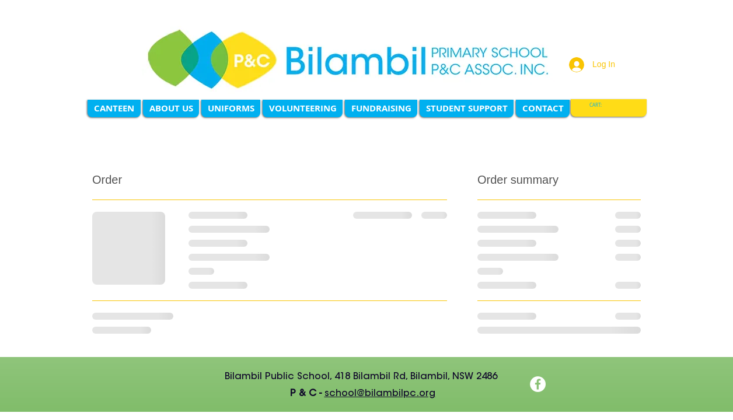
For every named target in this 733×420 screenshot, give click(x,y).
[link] (600, 105)
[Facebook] (538, 384)
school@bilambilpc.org (379, 393)
